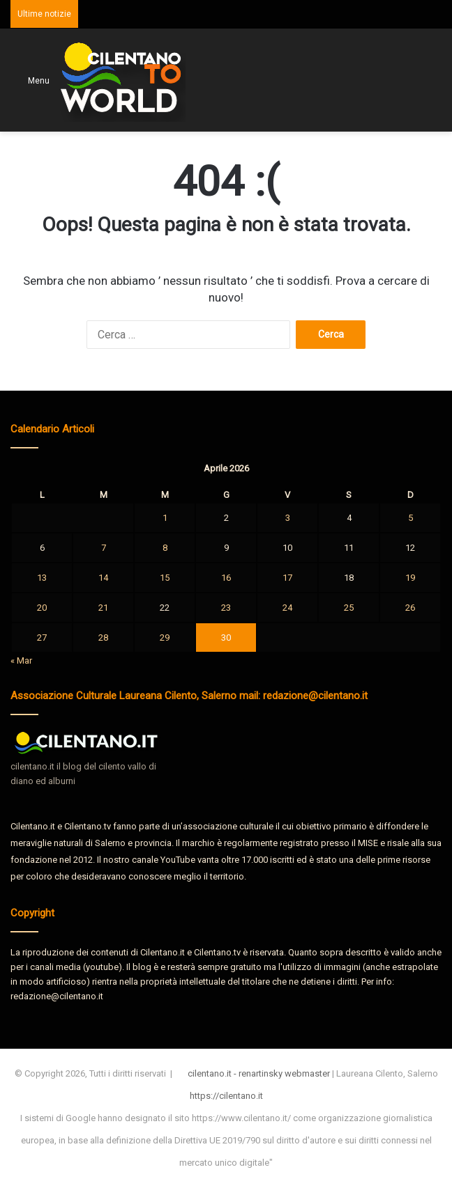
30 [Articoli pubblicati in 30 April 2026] (226, 637)
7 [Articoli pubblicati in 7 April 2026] (103, 547)
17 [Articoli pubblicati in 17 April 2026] (287, 577)
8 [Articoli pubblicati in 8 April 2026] (165, 547)
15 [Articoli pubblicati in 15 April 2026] (165, 577)
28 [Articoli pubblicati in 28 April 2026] (103, 637)
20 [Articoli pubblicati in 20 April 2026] (42, 607)
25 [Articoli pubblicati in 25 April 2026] (349, 607)
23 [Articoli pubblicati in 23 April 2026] (226, 607)
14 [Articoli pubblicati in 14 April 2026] (103, 577)
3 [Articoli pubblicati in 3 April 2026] (287, 518)
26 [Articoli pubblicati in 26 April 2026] (410, 607)
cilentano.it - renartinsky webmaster (259, 1073)
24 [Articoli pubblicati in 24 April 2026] (287, 607)
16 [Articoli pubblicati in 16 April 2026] (226, 577)
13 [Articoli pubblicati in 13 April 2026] (42, 577)
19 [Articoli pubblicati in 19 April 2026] (410, 577)
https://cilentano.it (226, 1096)
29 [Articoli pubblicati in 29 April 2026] (165, 637)
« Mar (21, 660)
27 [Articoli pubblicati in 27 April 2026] (42, 637)
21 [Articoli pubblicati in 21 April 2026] (103, 607)
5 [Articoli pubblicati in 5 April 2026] (410, 518)
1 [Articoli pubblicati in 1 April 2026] (165, 518)
